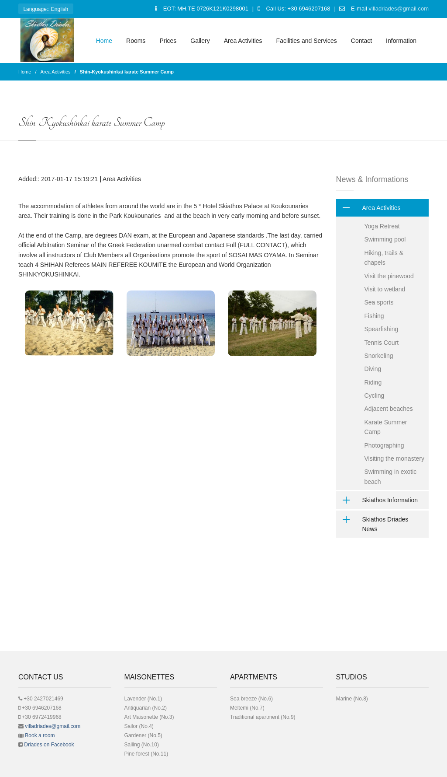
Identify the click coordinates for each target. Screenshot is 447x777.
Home (104, 40)
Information (401, 40)
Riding (373, 382)
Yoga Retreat (382, 226)
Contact (361, 40)
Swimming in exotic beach (390, 476)
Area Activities (243, 40)
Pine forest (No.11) (146, 754)
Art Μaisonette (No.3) (149, 717)
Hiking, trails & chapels (383, 257)
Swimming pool (385, 239)
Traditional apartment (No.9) (263, 717)
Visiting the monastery (394, 458)
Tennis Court (381, 342)
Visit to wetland (385, 289)
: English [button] (45, 10)
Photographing (384, 445)
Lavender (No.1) (143, 699)
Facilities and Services (306, 40)
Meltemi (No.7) (247, 708)
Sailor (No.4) (139, 726)
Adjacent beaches (388, 408)
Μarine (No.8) (352, 699)
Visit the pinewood (389, 276)
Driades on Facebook (49, 745)
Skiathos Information (377, 500)
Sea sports (379, 302)
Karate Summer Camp (385, 427)
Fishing (374, 315)
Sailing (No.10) (141, 745)
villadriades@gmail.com (399, 8)
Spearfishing (381, 329)
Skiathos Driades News (372, 524)
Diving (373, 368)
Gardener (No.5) (143, 735)
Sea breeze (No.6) (251, 699)
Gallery (200, 40)
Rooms (135, 40)
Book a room (40, 735)
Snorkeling (378, 355)
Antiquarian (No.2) (145, 708)
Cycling (374, 395)
